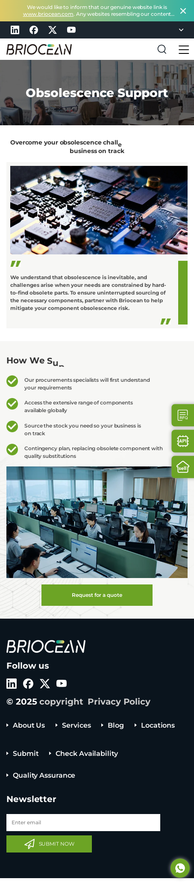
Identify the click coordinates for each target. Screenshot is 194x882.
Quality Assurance (44, 775)
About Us (29, 725)
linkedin (15, 29)
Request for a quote (97, 595)
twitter (52, 29)
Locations (158, 725)
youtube (71, 29)
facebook (33, 29)
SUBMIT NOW (56, 844)
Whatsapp (180, 868)
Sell (183, 467)
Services (76, 725)
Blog (116, 725)
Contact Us (183, 415)
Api (183, 441)
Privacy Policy (119, 701)
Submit (25, 753)
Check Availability (87, 753)
